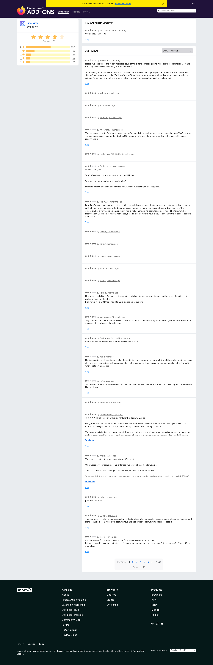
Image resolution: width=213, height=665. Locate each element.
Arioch (102, 456)
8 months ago (111, 244)
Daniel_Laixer (105, 166)
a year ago (126, 338)
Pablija (103, 280)
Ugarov (103, 256)
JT (101, 105)
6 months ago (128, 154)
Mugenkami (105, 402)
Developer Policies (72, 614)
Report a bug (69, 629)
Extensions (63, 11)
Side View (32, 23)
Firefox (34, 26)
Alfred (102, 268)
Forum (65, 624)
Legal (41, 644)
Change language (159, 650)
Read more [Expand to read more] (90, 440)
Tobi (102, 293)
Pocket (155, 614)
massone (104, 60)
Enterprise (112, 604)
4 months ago (115, 60)
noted (42, 651)
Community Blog (71, 619)
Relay (154, 604)
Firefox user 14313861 (110, 338)
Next (158, 562)
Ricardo (103, 537)
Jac (101, 357)
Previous (121, 562)
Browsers (156, 594)
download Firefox (123, 3)
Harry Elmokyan (107, 30)
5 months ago (115, 117)
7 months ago (116, 202)
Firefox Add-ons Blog (74, 599)
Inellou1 (103, 497)
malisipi (103, 93)
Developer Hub (70, 609)
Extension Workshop (73, 604)
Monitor (155, 609)
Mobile (110, 599)
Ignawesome (105, 317)
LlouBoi (103, 231)
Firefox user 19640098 (110, 154)
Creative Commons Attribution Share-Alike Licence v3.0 (109, 651)
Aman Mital (104, 130)
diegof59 (104, 117)
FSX (101, 381)
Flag (87, 39)
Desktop (111, 594)
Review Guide (69, 634)
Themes (76, 11)
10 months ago (113, 280)
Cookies (31, 644)
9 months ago (121, 30)
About (65, 594)
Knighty (103, 515)
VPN (153, 599)
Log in (193, 3)
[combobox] (176, 10)
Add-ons (67, 589)
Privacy (20, 644)
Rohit (102, 244)
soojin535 (104, 202)
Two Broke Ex (106, 414)
